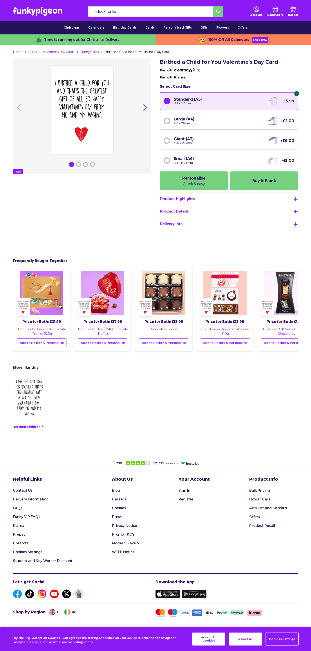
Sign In (184, 490)
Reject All (245, 639)
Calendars (96, 27)
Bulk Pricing (259, 490)
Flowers (222, 27)
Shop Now (260, 39)
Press (117, 517)
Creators (21, 543)
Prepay (19, 534)
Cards (150, 27)
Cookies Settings (27, 552)
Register (186, 499)
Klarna (18, 526)
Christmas (72, 27)
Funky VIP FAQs (26, 517)
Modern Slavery (125, 543)
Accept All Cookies (208, 638)
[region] (155, 639)
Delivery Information (31, 499)
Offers (242, 27)
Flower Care (260, 499)
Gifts (204, 27)
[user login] (256, 11)
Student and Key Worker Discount (42, 561)
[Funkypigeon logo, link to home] (37, 11)
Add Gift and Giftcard (268, 508)
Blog (116, 490)
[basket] (293, 11)
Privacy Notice (124, 526)
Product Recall (262, 526)
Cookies (119, 508)
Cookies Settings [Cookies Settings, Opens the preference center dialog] (282, 639)
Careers (119, 499)
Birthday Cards (125, 27)
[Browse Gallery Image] (71, 164)
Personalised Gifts (177, 27)
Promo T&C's (123, 534)
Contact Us (23, 490)
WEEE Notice (123, 552)
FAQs (17, 508)
